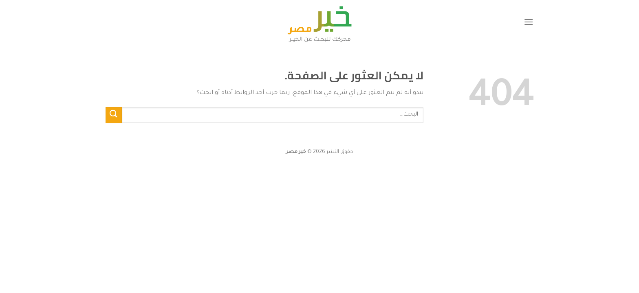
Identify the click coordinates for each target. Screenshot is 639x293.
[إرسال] (114, 115)
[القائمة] (528, 22)
